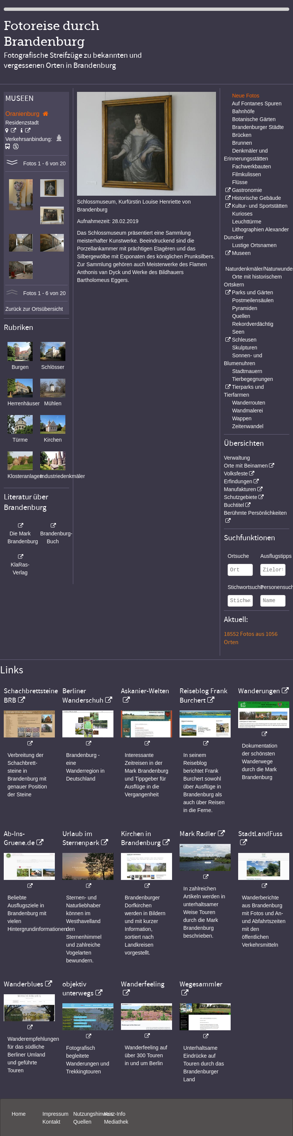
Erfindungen (238, 481)
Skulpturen (244, 348)
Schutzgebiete (240, 497)
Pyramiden (244, 308)
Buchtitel (234, 505)
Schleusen (244, 340)
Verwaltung (237, 458)
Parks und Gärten (252, 292)
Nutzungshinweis (93, 1114)
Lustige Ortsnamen (254, 245)
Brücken (241, 135)
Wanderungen (259, 690)
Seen (238, 332)
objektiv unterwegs (78, 989)
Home (19, 1114)
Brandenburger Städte (258, 127)
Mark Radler (198, 833)
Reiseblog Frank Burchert (203, 695)
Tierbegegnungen (252, 379)
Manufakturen (240, 489)
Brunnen (242, 143)
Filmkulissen (246, 174)
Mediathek (116, 1122)
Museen (241, 253)
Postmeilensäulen (253, 300)
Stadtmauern (247, 371)
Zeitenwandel (247, 426)
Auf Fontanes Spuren (256, 103)
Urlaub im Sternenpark (80, 838)
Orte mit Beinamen (246, 466)
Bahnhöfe (243, 111)
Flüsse (240, 182)
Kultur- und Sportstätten (259, 206)
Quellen (241, 316)
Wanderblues (23, 984)
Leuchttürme (246, 222)
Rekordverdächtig (252, 324)
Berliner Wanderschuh (82, 695)
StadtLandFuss (260, 833)
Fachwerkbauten (251, 166)
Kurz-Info (114, 1114)
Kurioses (242, 214)
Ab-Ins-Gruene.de (19, 838)
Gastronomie (247, 190)
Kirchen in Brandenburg (141, 838)
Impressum (55, 1114)
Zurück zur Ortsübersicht (34, 309)
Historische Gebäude (256, 198)
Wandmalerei (247, 411)
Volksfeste (236, 474)
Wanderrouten (248, 403)
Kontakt (51, 1122)
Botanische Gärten (254, 119)
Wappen (242, 418)
